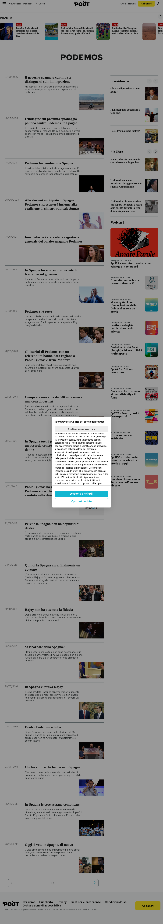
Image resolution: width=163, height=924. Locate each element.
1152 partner (66, 477)
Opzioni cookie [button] (81, 501)
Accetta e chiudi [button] (81, 493)
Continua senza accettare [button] (81, 429)
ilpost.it (84, 480)
